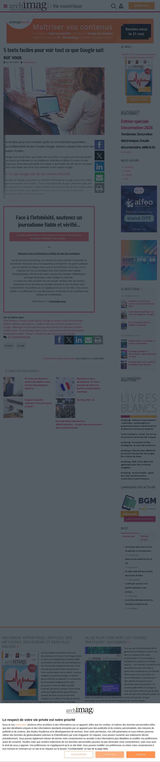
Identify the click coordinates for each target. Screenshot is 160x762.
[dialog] (80, 732)
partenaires (21, 725)
